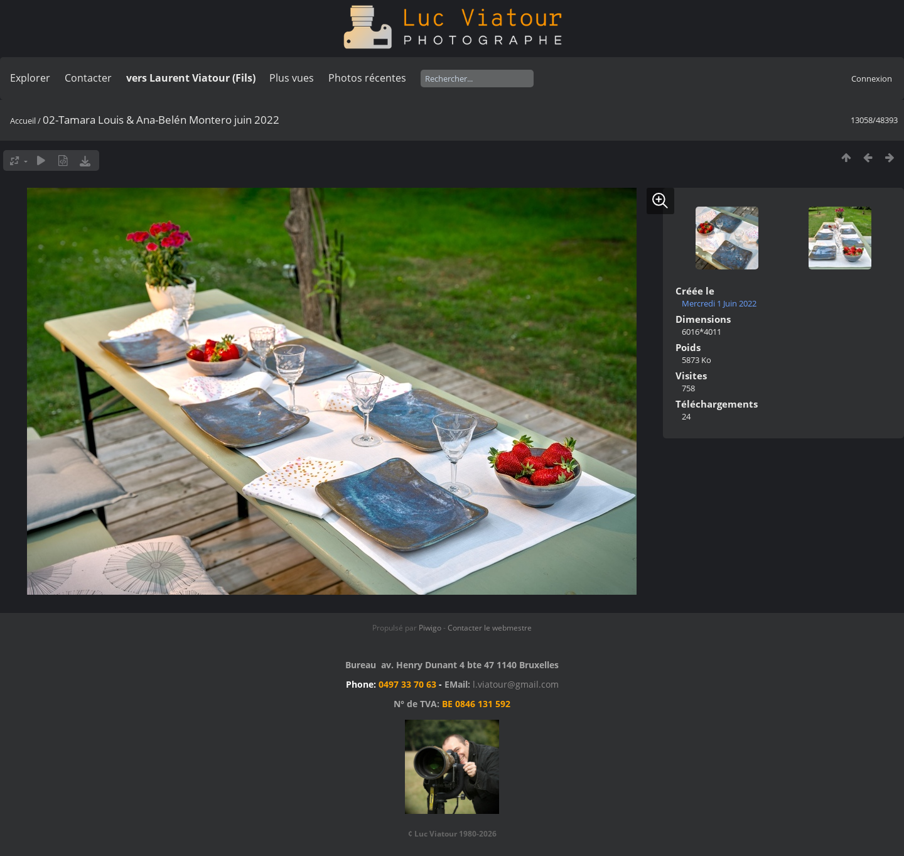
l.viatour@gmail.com (516, 684)
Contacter (88, 78)
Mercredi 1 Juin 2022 (719, 303)
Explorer (30, 78)
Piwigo (430, 627)
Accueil (23, 120)
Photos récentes (367, 78)
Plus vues (291, 78)
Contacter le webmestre (490, 627)
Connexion (871, 78)
